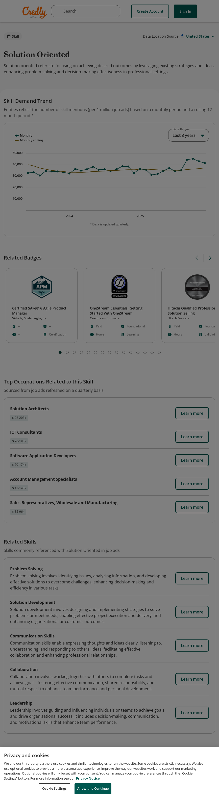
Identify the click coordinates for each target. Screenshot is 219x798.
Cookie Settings (54, 788)
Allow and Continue (93, 788)
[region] (109, 772)
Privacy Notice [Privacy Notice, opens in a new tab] (88, 778)
